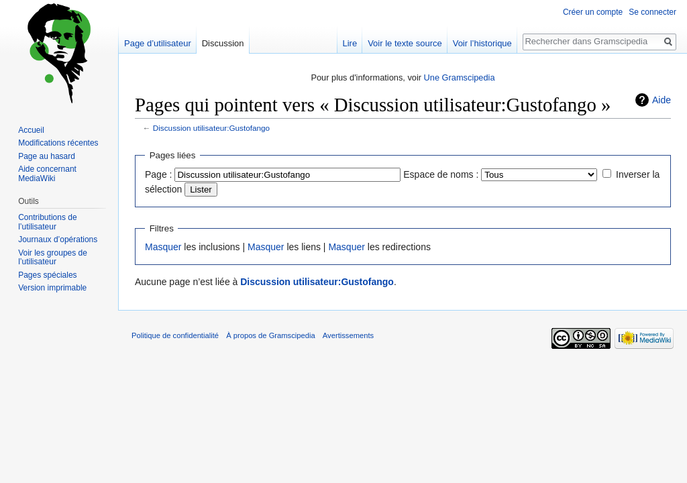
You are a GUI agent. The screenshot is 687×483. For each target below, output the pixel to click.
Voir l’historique (482, 43)
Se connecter (652, 12)
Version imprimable (52, 287)
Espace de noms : (440, 174)
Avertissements (348, 335)
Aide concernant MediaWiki (47, 173)
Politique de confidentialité (175, 335)
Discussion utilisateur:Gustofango (211, 127)
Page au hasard (46, 156)
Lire (349, 43)
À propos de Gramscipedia (270, 335)
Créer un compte (593, 12)
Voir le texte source (405, 43)
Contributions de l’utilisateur (47, 222)
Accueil (31, 130)
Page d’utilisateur (157, 43)
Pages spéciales (47, 275)
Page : (158, 174)
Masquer (163, 246)
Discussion (223, 43)
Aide (661, 100)
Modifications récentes (58, 143)
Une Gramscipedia (459, 77)
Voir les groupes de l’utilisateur (52, 257)
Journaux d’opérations (57, 239)
